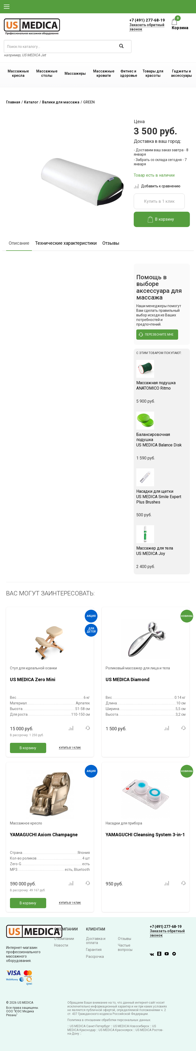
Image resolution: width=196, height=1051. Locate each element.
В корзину (161, 219)
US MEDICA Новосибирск (131, 1026)
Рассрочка (95, 957)
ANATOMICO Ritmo (161, 385)
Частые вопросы (125, 947)
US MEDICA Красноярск (115, 1030)
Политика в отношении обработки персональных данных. (109, 1020)
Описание (19, 243)
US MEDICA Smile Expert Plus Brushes (161, 497)
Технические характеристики (66, 243)
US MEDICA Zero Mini (32, 679)
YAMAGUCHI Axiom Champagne (44, 834)
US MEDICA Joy (161, 551)
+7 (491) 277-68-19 (147, 20)
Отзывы (110, 243)
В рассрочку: (27, 735)
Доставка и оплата (95, 941)
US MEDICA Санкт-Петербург (90, 1026)
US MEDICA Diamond (128, 679)
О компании (64, 939)
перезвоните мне (156, 334)
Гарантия (94, 950)
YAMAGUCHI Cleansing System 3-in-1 (145, 834)
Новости (61, 945)
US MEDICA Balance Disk (161, 440)
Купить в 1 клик (159, 201)
